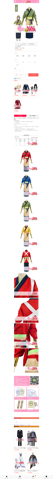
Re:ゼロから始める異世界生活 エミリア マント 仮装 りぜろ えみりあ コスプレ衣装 (19, 471)
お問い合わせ (18, 78)
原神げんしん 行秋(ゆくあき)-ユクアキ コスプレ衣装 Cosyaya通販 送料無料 (33, 471)
